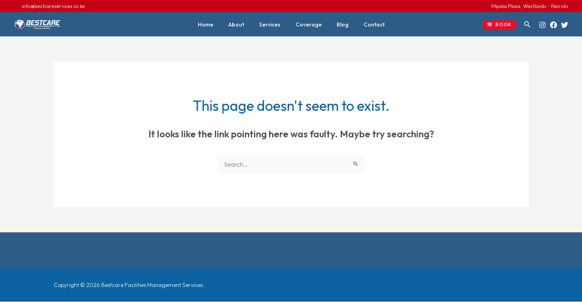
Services (271, 24)
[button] (499, 24)
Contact (364, 24)
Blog (337, 24)
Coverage (307, 24)
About (242, 24)
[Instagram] (542, 24)
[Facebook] (553, 24)
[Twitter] (564, 24)
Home (215, 24)
